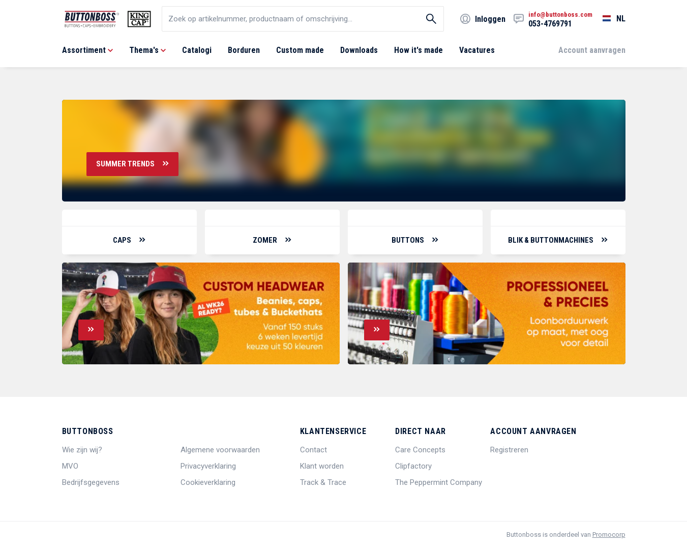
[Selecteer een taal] (608, 19)
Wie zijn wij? (82, 449)
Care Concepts (420, 449)
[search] (303, 19)
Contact (313, 449)
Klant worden (322, 466)
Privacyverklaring (208, 466)
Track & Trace (323, 482)
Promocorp (608, 534)
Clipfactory (413, 466)
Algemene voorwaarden (220, 449)
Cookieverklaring (208, 482)
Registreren (509, 449)
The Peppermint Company (438, 482)
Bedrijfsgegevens (91, 482)
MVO (70, 466)
